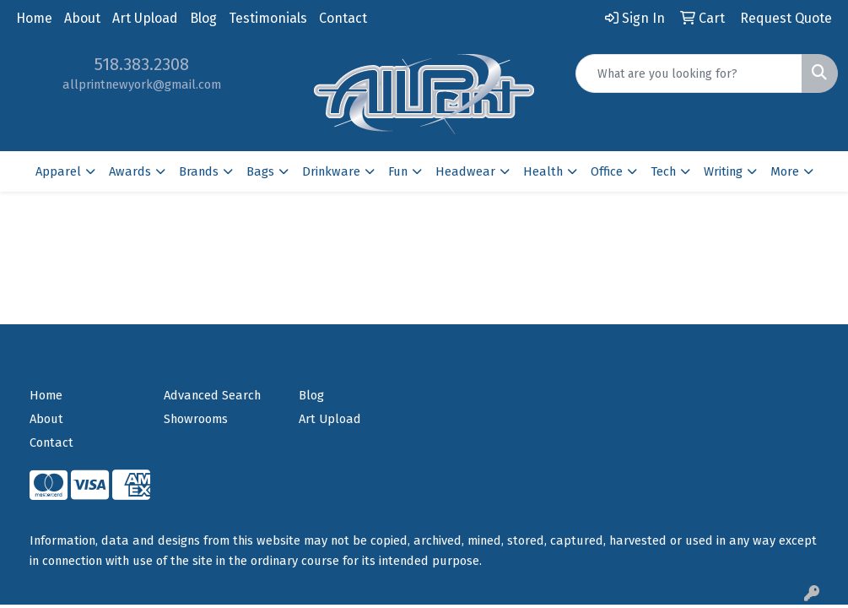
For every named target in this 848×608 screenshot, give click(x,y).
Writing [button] (723, 171)
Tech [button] (663, 171)
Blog (203, 18)
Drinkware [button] (331, 171)
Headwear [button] (465, 171)
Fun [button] (398, 171)
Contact (343, 18)
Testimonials (268, 18)
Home (34, 18)
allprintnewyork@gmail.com (141, 84)
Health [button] (543, 171)
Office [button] (607, 171)
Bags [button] (260, 171)
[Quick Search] (688, 73)
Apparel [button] (58, 171)
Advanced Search (212, 395)
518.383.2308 (142, 64)
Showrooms (196, 418)
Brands (199, 171)
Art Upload (145, 18)
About (82, 18)
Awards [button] (130, 171)
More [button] (784, 171)
